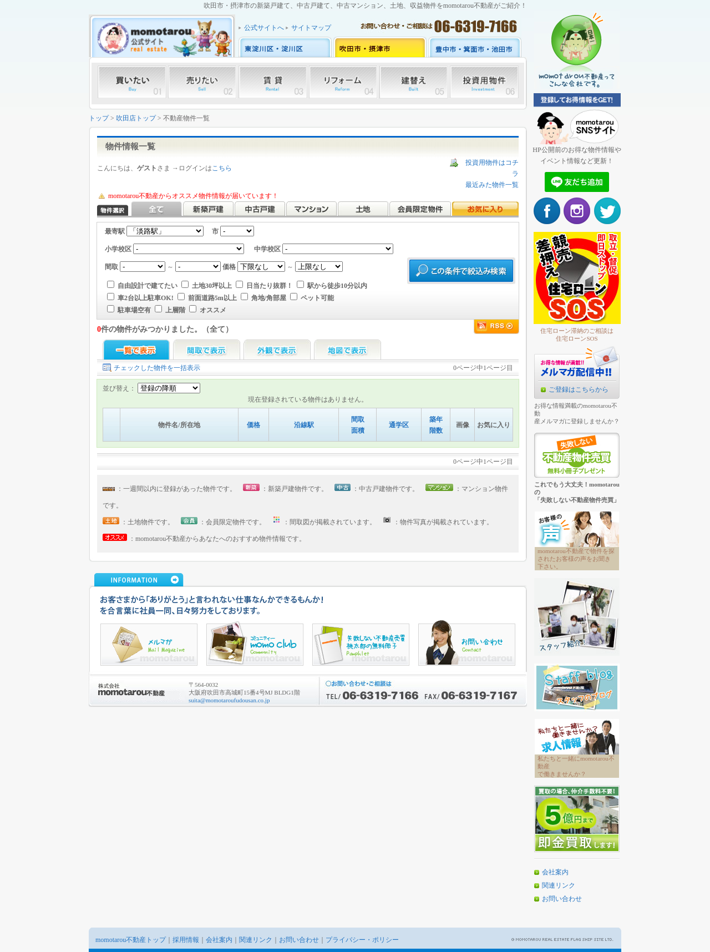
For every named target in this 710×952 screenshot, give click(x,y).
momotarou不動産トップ (130, 940)
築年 (436, 419)
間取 (357, 419)
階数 (436, 430)
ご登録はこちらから (578, 389)
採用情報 (186, 940)
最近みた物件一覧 (492, 185)
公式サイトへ (264, 28)
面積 (357, 430)
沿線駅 (304, 425)
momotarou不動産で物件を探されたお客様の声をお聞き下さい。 (576, 559)
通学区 (399, 425)
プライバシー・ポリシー (362, 940)
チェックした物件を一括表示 (157, 368)
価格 (253, 425)
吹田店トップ (136, 118)
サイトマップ (311, 28)
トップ (99, 118)
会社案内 (555, 872)
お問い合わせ (562, 899)
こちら (222, 168)
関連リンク (558, 885)
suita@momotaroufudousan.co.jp (229, 700)
